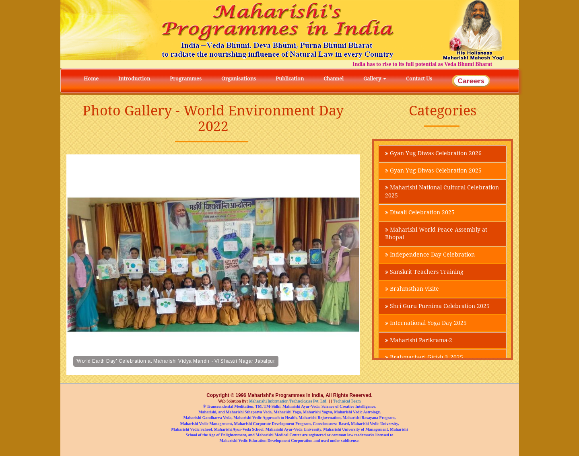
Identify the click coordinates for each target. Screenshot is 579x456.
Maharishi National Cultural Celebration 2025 (442, 192)
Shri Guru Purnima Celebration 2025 (437, 308)
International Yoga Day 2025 (426, 325)
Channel (333, 79)
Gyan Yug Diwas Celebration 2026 (433, 153)
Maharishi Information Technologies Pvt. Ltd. (288, 401)
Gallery (374, 79)
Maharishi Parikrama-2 (418, 342)
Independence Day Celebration (430, 256)
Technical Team (346, 401)
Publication (290, 79)
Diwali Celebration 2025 (420, 213)
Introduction (134, 79)
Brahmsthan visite (412, 291)
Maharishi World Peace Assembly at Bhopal (436, 235)
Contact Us (419, 79)
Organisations (238, 79)
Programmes (186, 79)
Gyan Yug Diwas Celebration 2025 (433, 171)
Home (91, 79)
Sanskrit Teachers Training (424, 273)
